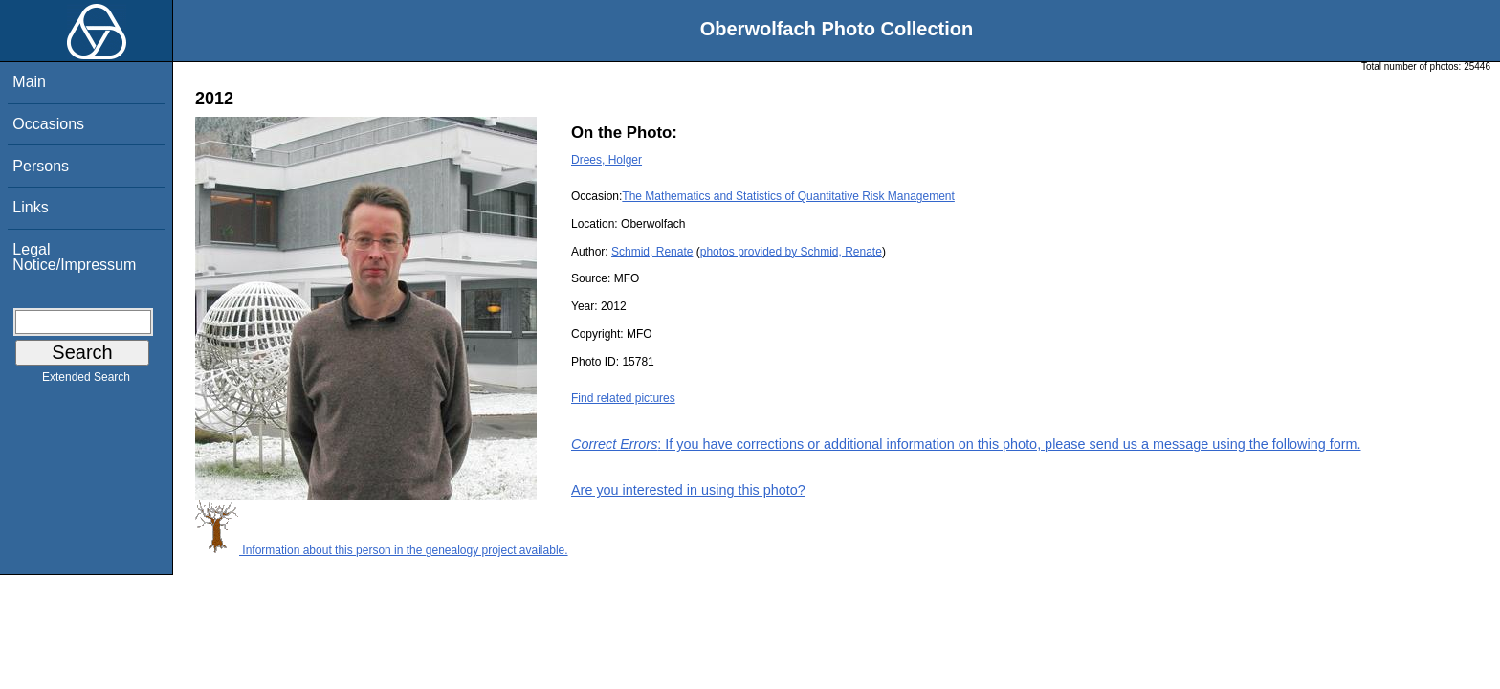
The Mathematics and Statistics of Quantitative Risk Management (788, 196)
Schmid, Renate (652, 251)
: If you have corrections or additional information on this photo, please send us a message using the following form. (966, 444)
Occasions (48, 124)
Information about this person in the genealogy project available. (381, 550)
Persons (40, 166)
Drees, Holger (606, 160)
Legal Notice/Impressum (74, 257)
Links (30, 207)
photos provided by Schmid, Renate (791, 251)
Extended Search (86, 381)
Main (29, 82)
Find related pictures (623, 398)
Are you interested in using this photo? (688, 490)
